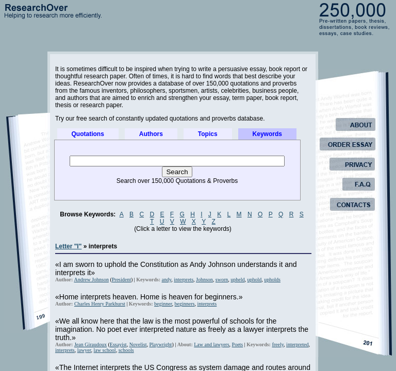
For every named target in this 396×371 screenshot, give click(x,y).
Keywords (267, 134)
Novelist (138, 344)
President (121, 279)
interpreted (297, 344)
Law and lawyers (211, 344)
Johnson (204, 279)
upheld (237, 279)
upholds (272, 279)
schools (126, 350)
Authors (151, 134)
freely (278, 344)
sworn (222, 279)
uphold (255, 279)
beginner (163, 304)
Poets (237, 344)
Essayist (118, 344)
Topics (208, 134)
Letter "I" (68, 246)
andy (166, 279)
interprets (183, 279)
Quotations (88, 134)
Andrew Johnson (91, 279)
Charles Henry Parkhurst (99, 304)
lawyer (84, 350)
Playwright (161, 344)
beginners (185, 304)
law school (105, 350)
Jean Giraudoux (90, 344)
